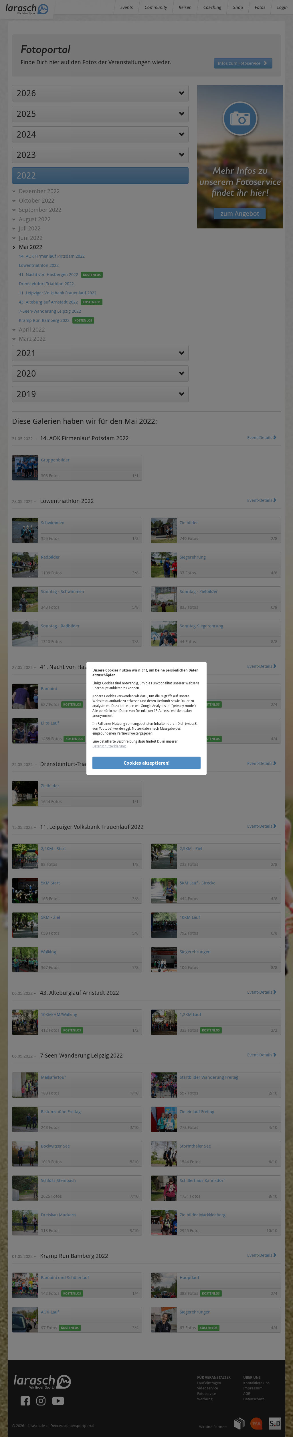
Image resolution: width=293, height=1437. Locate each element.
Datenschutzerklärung (109, 746)
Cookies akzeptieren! (147, 762)
